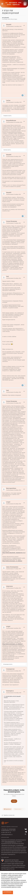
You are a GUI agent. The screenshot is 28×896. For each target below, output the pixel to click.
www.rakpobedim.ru (10, 841)
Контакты (9, 4)
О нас (6, 2)
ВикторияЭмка (11, 488)
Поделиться (7, 809)
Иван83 (7, 17)
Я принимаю (8, 892)
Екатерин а (10, 691)
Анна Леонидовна (12, 567)
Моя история (14, 19)
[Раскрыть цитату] (4, 696)
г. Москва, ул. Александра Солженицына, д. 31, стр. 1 (8, 829)
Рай (7, 276)
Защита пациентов (13, 2)
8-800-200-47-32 (6, 832)
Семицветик (10, 669)
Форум (19, 2)
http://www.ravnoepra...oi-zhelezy (12, 561)
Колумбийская (11, 120)
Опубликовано (14, 26)
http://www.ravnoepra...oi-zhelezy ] (12, 644)
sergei (8, 502)
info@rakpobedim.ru (7, 834)
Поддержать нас (15, 4)
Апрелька (9, 586)
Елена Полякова (11, 221)
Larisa (8, 100)
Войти (14, 801)
